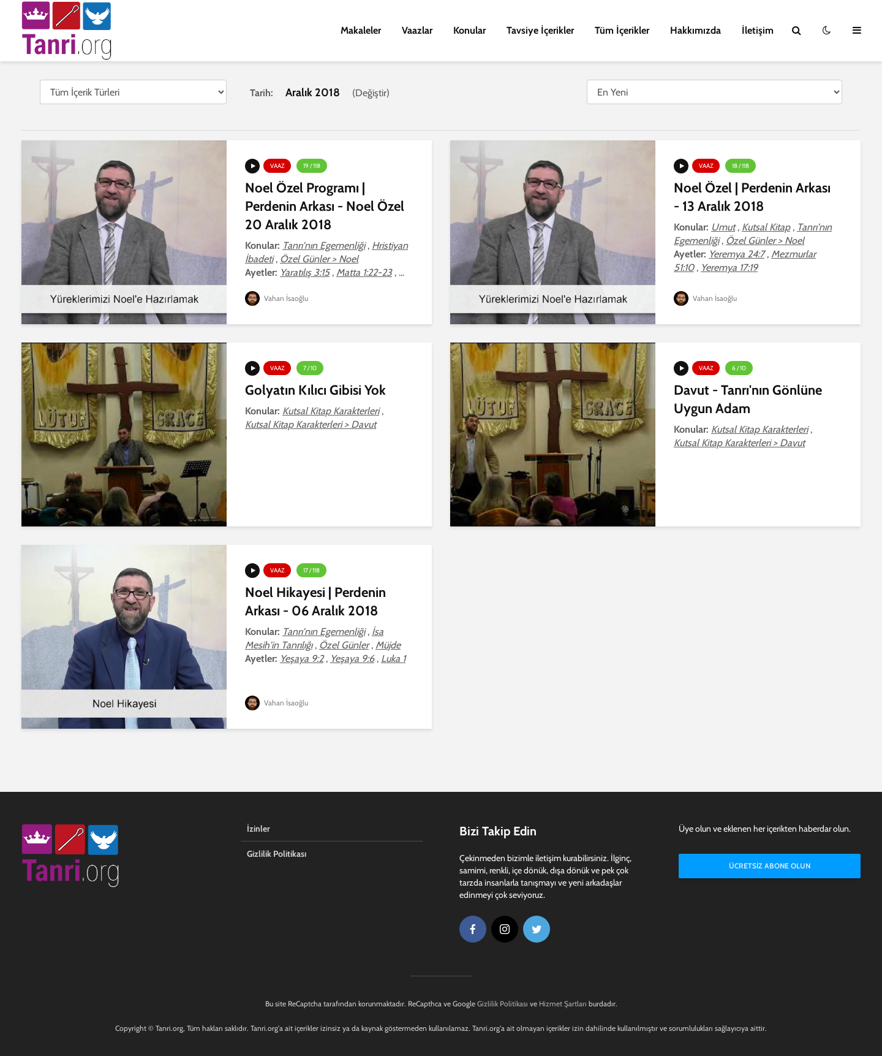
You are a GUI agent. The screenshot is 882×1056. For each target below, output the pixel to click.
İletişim (758, 30)
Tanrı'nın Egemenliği (323, 245)
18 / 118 (740, 166)
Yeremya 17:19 (729, 267)
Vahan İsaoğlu (276, 298)
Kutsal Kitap (766, 227)
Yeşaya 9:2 (301, 658)
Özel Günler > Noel (319, 259)
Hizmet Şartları (563, 1003)
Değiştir (370, 93)
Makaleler (361, 30)
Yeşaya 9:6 (352, 658)
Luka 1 (393, 658)
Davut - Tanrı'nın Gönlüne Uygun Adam (748, 399)
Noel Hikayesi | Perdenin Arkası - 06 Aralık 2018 (315, 601)
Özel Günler (344, 645)
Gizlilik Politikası (276, 853)
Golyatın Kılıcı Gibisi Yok (315, 390)
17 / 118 (311, 570)
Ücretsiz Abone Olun (769, 865)
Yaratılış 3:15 (305, 272)
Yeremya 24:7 (736, 254)
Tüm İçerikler (622, 30)
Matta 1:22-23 (364, 272)
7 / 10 (310, 368)
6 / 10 (739, 368)
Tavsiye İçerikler (540, 30)
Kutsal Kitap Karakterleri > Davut (310, 424)
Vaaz (277, 166)
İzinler (258, 828)
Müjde (388, 645)
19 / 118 (311, 166)
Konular (469, 30)
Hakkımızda (695, 30)
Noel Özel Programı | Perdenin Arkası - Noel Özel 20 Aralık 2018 (324, 206)
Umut (723, 227)
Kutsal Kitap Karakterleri (330, 411)
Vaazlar (417, 30)
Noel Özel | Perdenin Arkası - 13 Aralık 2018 (752, 197)
